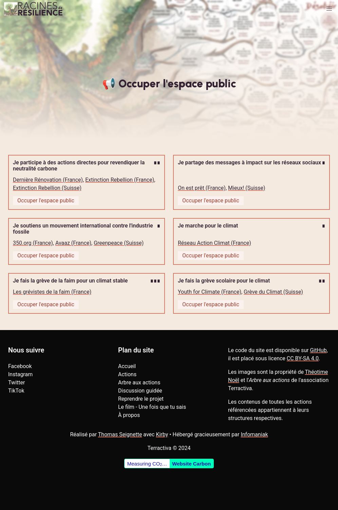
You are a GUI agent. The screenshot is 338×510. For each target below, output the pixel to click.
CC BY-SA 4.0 (303, 358)
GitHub (318, 350)
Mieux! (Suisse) (246, 188)
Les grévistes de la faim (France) (52, 292)
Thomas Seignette (120, 434)
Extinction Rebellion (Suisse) (47, 188)
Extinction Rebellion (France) (119, 180)
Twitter (16, 382)
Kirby (162, 434)
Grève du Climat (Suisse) (273, 292)
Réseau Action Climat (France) (214, 243)
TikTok (16, 390)
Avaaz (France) (73, 243)
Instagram (20, 374)
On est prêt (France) (202, 188)
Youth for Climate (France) (209, 292)
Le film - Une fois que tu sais (152, 407)
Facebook (20, 366)
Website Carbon (191, 464)
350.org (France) (33, 243)
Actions (127, 374)
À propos (129, 415)
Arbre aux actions (139, 382)
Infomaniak (254, 434)
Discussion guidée (140, 390)
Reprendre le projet (141, 399)
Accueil (127, 366)
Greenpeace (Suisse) (119, 243)
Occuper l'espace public (45, 200)
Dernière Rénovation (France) (48, 180)
